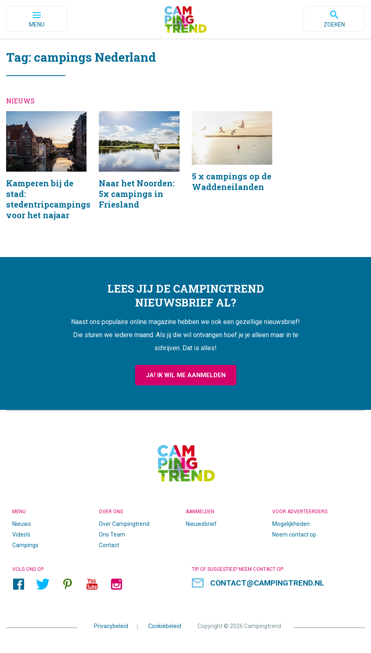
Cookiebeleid (164, 626)
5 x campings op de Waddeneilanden (232, 176)
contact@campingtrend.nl (267, 583)
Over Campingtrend (124, 524)
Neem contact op (294, 534)
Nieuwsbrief (201, 524)
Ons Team (112, 534)
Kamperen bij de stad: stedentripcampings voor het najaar (46, 176)
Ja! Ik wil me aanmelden (186, 375)
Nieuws (21, 524)
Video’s (21, 534)
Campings (25, 545)
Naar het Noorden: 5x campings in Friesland (139, 176)
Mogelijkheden (291, 524)
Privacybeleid (111, 626)
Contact (109, 545)
